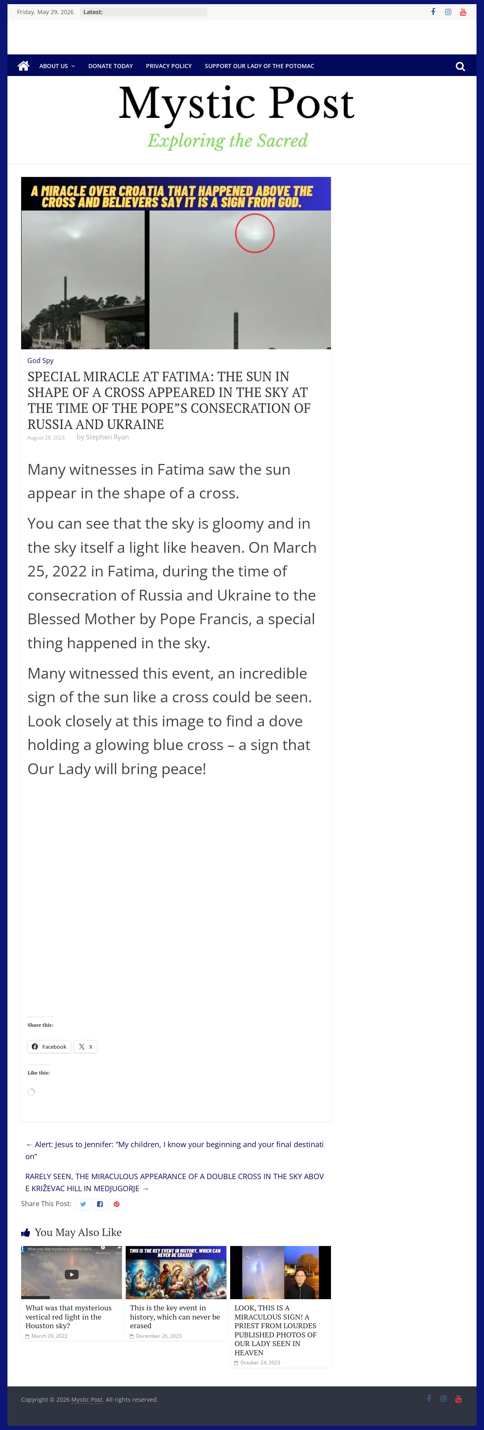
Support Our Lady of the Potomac (259, 66)
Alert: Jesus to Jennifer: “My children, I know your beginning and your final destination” (174, 1150)
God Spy (40, 360)
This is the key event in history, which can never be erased (175, 1316)
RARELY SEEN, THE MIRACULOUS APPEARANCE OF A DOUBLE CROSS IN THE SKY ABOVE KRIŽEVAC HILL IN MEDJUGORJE (174, 1182)
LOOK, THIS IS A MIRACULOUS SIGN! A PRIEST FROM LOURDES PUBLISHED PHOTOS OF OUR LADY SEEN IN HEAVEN (275, 1329)
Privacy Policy (169, 66)
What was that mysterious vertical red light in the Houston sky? (68, 1316)
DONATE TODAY (110, 66)
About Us (53, 66)
